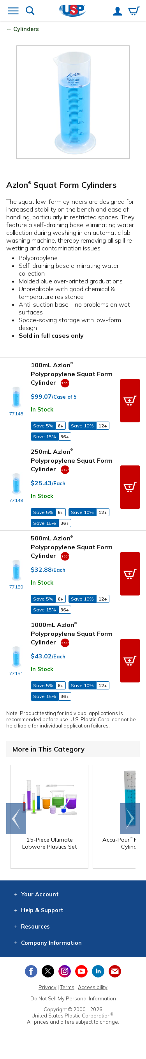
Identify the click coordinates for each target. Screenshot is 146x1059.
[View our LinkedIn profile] (98, 971)
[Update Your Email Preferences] (115, 971)
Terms (67, 987)
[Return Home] (72, 11)
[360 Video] (65, 382)
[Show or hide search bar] (30, 11)
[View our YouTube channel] (81, 971)
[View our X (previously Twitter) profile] (48, 971)
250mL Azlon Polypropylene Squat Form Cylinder (72, 460)
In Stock (42, 409)
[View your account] (117, 12)
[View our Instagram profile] (64, 971)
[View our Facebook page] (31, 971)
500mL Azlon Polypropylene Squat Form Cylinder (72, 546)
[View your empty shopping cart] (134, 11)
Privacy (47, 987)
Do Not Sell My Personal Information (73, 998)
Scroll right (130, 818)
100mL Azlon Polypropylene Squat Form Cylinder (72, 373)
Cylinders (26, 29)
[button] (130, 400)
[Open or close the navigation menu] (13, 11)
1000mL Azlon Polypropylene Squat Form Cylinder (72, 633)
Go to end (16, 818)
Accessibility (92, 987)
